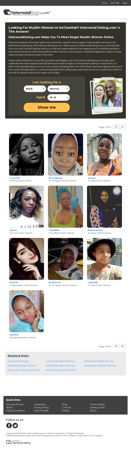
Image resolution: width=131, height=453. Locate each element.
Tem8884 (54, 230)
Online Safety (97, 404)
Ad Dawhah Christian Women (24, 370)
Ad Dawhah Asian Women (22, 365)
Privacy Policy (41, 407)
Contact (66, 407)
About (93, 410)
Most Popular (41, 410)
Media (65, 410)
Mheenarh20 (95, 230)
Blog (64, 404)
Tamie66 (93, 282)
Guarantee (40, 404)
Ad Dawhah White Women (99, 361)
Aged (40, 97)
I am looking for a (47, 82)
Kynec (13, 230)
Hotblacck (55, 282)
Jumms (92, 178)
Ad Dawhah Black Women (60, 361)
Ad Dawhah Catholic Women (100, 365)
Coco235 (15, 178)
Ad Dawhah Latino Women (60, 365)
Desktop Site (97, 407)
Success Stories (15, 404)
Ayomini (14, 334)
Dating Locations (15, 410)
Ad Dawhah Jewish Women (61, 370)
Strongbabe (56, 178)
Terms (9, 407)
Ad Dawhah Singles (18, 361)
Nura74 (14, 282)
